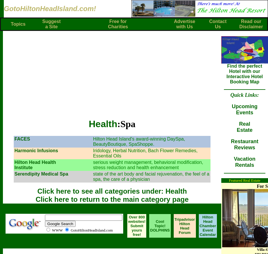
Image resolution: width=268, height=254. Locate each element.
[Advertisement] (114, 72)
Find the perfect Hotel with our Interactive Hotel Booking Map (244, 71)
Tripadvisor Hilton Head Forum (185, 226)
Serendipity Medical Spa (41, 173)
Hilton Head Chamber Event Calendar (208, 226)
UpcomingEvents (244, 109)
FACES (22, 138)
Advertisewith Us (184, 24)
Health (103, 124)
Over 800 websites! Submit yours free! (136, 226)
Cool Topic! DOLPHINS (160, 225)
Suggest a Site (51, 24)
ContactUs (218, 24)
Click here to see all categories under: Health (112, 191)
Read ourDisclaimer (251, 24)
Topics (18, 24)
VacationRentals (244, 162)
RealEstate (245, 127)
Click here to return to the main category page (112, 199)
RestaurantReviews (244, 144)
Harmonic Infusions (36, 150)
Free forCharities (118, 24)
